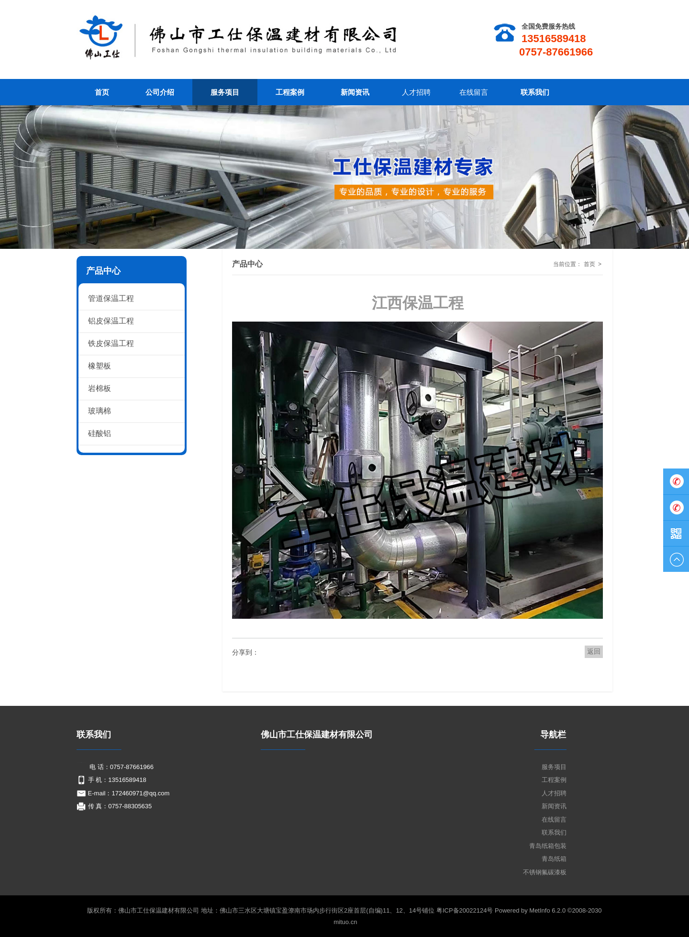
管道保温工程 (111, 298)
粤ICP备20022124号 (465, 910)
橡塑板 (99, 366)
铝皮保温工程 (111, 321)
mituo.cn (345, 922)
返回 (593, 651)
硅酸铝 (99, 433)
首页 (589, 264)
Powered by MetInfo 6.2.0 (530, 910)
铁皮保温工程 (111, 343)
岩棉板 (99, 388)
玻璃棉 (99, 411)
